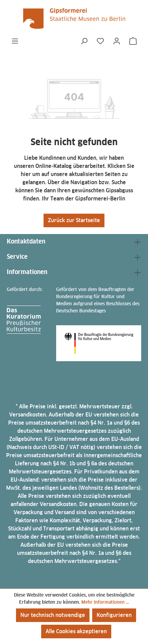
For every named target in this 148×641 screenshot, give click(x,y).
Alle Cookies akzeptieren (76, 631)
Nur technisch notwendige (52, 615)
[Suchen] (84, 41)
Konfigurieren (114, 615)
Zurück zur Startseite (74, 220)
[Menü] (15, 41)
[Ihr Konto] (117, 41)
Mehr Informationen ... (105, 602)
